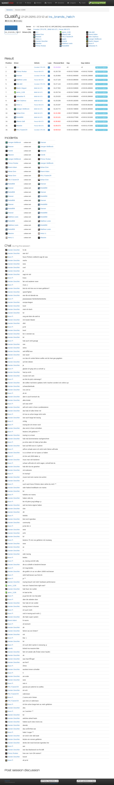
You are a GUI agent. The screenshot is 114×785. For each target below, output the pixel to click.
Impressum (7, 780)
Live (19, 3)
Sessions (59, 3)
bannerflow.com (54, 783)
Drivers (37, 3)
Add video (9, 21)
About (28, 3)
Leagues (71, 3)
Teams (48, 3)
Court (82, 3)
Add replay (18, 21)
